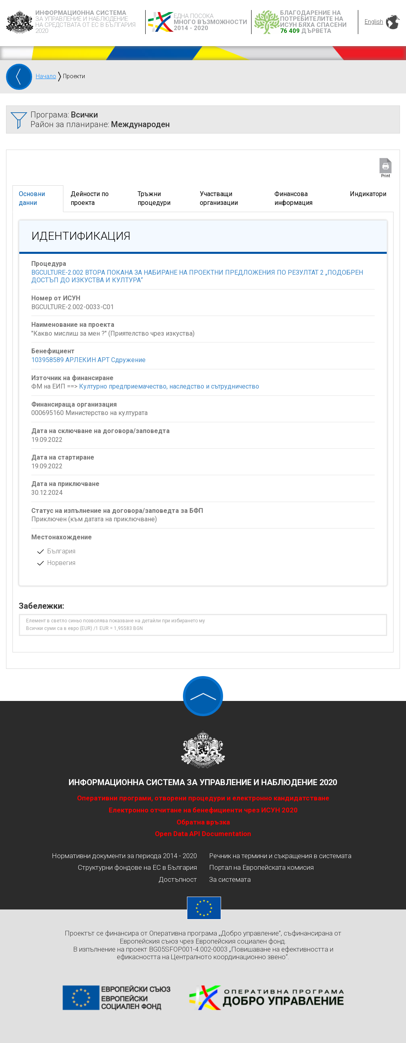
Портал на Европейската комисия (261, 867)
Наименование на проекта (72, 324)
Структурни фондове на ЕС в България (137, 867)
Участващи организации (219, 198)
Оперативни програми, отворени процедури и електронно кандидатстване (203, 798)
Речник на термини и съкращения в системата (280, 856)
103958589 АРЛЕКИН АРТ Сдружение (88, 360)
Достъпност (177, 879)
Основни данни (32, 198)
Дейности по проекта (90, 198)
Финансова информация (293, 198)
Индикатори (368, 194)
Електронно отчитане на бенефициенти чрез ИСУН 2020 (203, 810)
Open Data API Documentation (203, 834)
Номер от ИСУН (55, 298)
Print (385, 176)
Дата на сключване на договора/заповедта (100, 431)
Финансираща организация (74, 404)
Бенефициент (53, 351)
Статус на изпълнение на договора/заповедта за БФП (117, 510)
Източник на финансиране (72, 378)
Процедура (48, 263)
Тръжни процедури (154, 198)
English (374, 21)
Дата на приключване (65, 484)
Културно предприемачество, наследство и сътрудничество (169, 386)
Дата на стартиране (62, 457)
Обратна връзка (203, 822)
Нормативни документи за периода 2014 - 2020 (124, 856)
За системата (230, 879)
